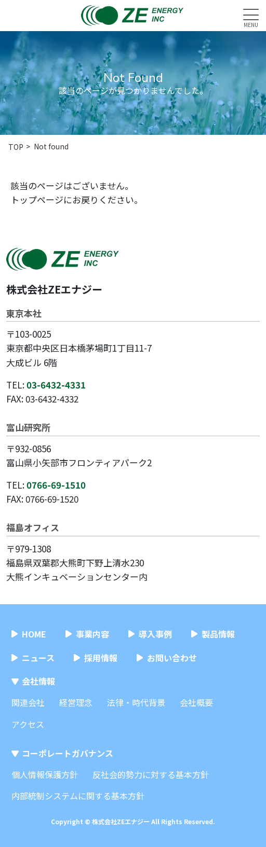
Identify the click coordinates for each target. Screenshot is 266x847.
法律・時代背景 (136, 702)
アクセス (27, 724)
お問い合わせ (172, 657)
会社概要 (196, 702)
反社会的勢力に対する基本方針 (150, 774)
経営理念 (75, 702)
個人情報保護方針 (44, 774)
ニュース (38, 657)
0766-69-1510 (56, 484)
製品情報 (218, 634)
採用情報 (100, 657)
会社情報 (38, 681)
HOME (34, 634)
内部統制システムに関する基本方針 (77, 795)
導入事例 (155, 634)
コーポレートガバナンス (67, 753)
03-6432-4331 (56, 384)
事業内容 (92, 634)
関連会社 (28, 702)
